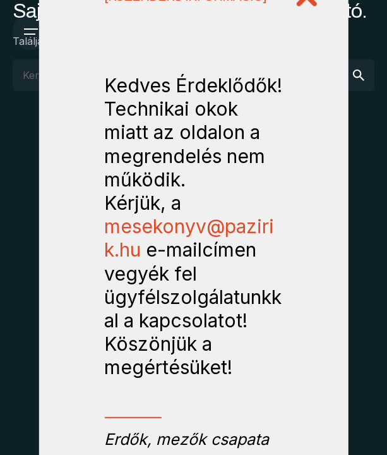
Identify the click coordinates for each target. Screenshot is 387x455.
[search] (358, 75)
